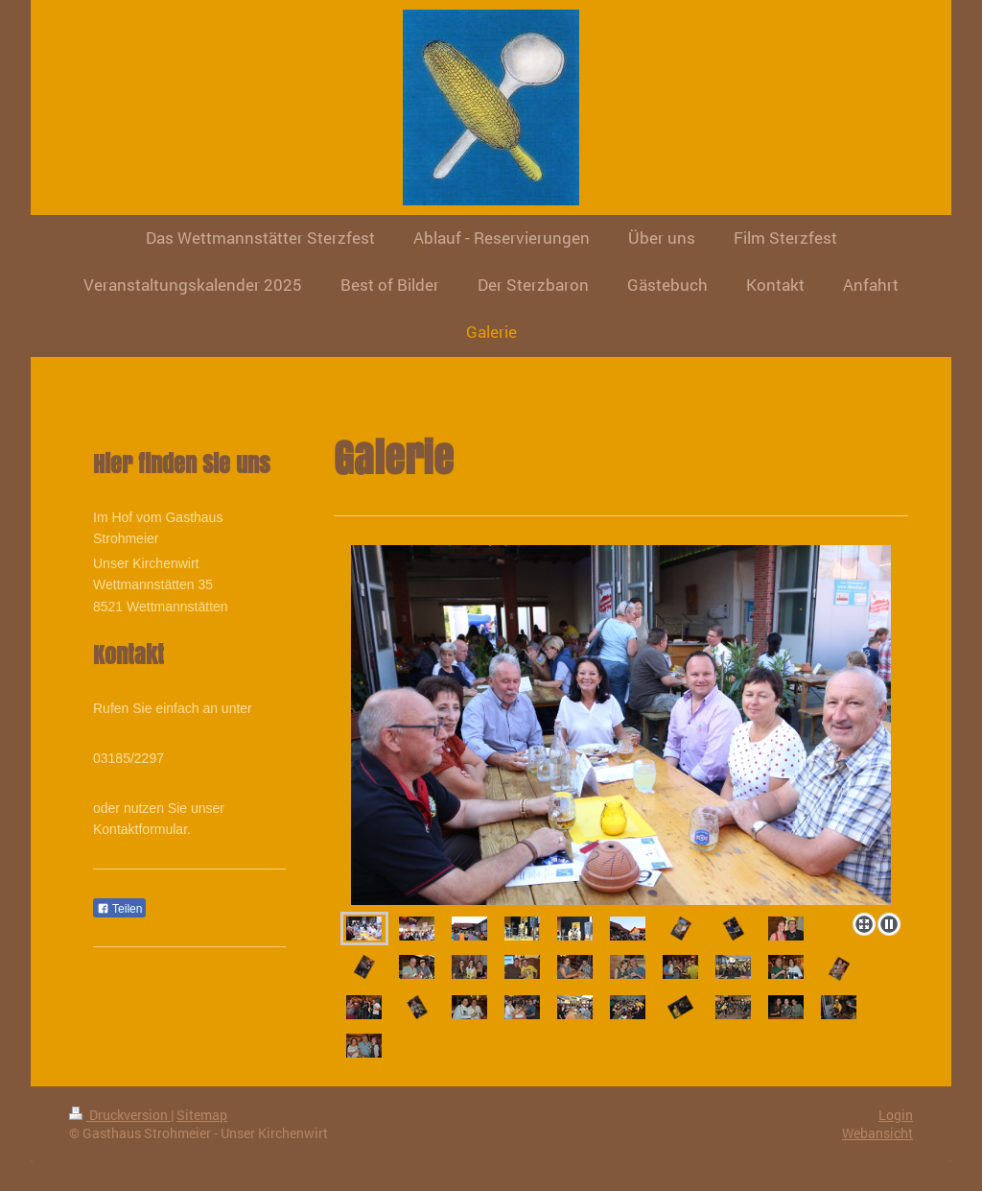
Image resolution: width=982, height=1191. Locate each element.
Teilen (119, 909)
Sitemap (201, 1115)
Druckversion (120, 1115)
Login (895, 1115)
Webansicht (877, 1133)
